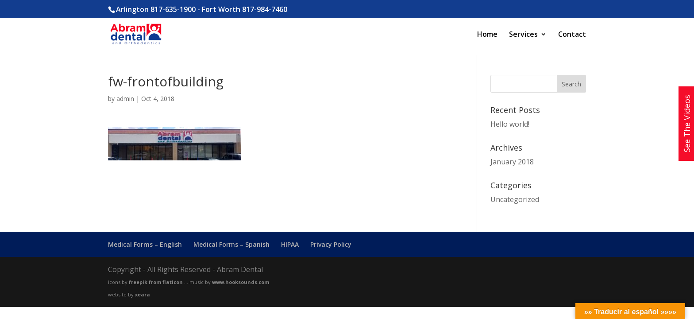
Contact (572, 35)
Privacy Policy (330, 244)
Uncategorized (514, 199)
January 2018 (512, 162)
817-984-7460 (264, 9)
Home (487, 35)
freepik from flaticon (156, 282)
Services (523, 35)
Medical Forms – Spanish (231, 244)
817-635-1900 (173, 9)
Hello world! (509, 124)
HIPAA (290, 244)
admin (125, 98)
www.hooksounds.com (240, 282)
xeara (142, 294)
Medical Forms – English (145, 244)
